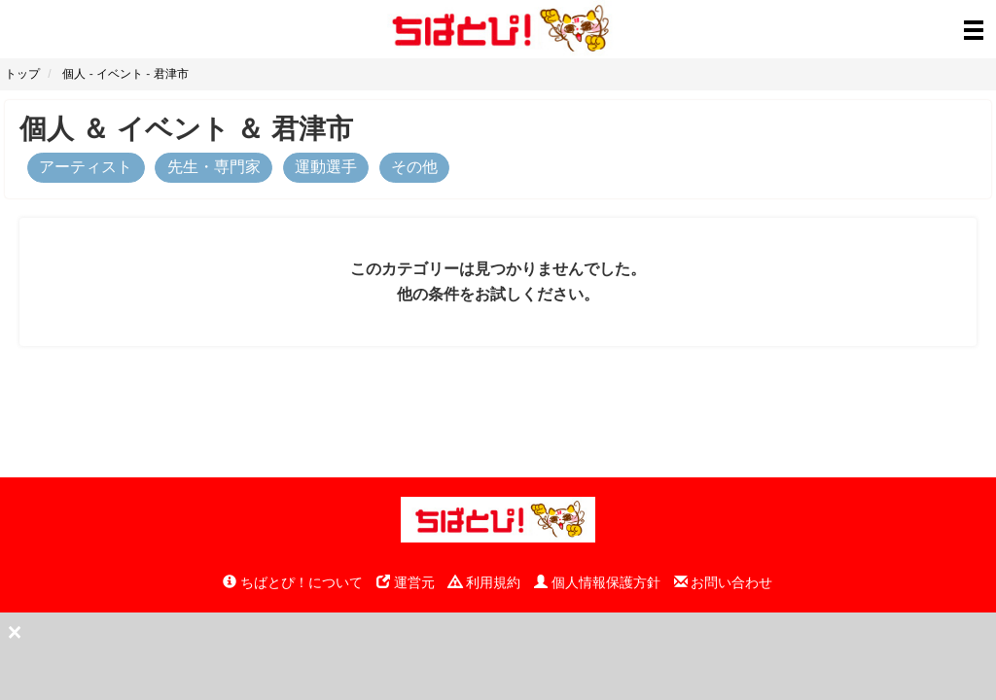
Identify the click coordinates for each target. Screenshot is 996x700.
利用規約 (484, 582)
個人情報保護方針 (597, 582)
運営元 (405, 582)
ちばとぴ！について (293, 582)
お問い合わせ (723, 582)
